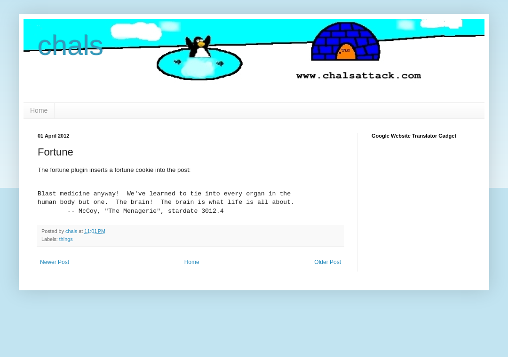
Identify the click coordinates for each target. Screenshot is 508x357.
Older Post (327, 262)
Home (39, 110)
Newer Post (54, 262)
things (66, 239)
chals (70, 45)
